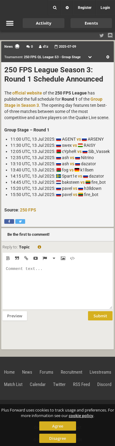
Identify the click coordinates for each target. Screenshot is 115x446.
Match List (13, 384)
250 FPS (28, 209)
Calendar (38, 384)
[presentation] (49, 334)
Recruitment (71, 372)
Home (9, 372)
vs (79, 139)
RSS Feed (81, 384)
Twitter (59, 384)
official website (27, 92)
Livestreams (100, 372)
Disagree (57, 438)
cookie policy (81, 415)
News (27, 372)
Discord (104, 384)
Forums (46, 372)
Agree (57, 426)
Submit (100, 316)
